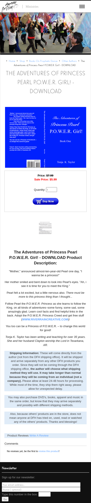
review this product (49, 451)
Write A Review (38, 435)
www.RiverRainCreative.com (45, 319)
